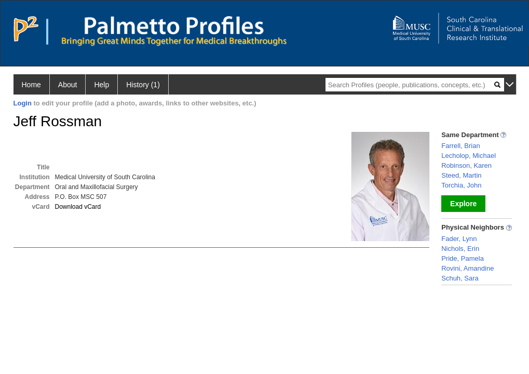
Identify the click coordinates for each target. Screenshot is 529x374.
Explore (463, 203)
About (67, 85)
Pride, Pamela (462, 258)
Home (31, 85)
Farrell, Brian (460, 146)
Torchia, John (461, 185)
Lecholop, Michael (468, 155)
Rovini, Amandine (467, 268)
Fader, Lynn (459, 239)
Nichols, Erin (460, 248)
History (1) (143, 85)
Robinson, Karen (466, 165)
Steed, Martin (461, 175)
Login (22, 103)
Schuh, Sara (460, 278)
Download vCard (78, 206)
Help (101, 85)
